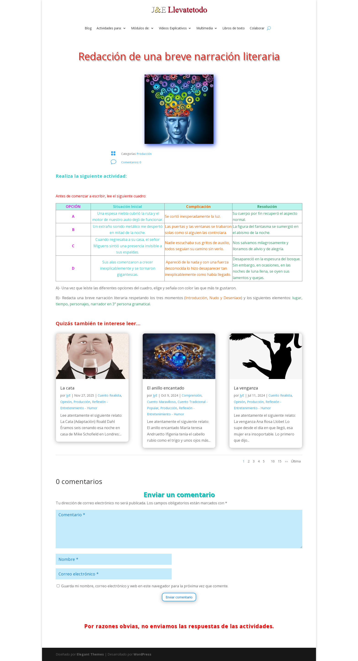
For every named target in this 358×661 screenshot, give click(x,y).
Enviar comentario (179, 597)
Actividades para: (109, 28)
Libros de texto (233, 28)
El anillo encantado (165, 388)
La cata (67, 388)
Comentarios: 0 (131, 162)
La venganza (246, 388)
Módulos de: (140, 28)
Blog (88, 28)
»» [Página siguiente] (286, 461)
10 (273, 461)
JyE (68, 395)
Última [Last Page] (296, 461)
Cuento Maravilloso (161, 402)
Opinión (66, 402)
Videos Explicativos (173, 28)
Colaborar (257, 28)
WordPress (142, 654)
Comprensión (192, 395)
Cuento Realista (109, 395)
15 (280, 461)
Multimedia (204, 28)
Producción (144, 154)
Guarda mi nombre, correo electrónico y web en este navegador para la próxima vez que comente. (144, 585)
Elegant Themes (90, 654)
